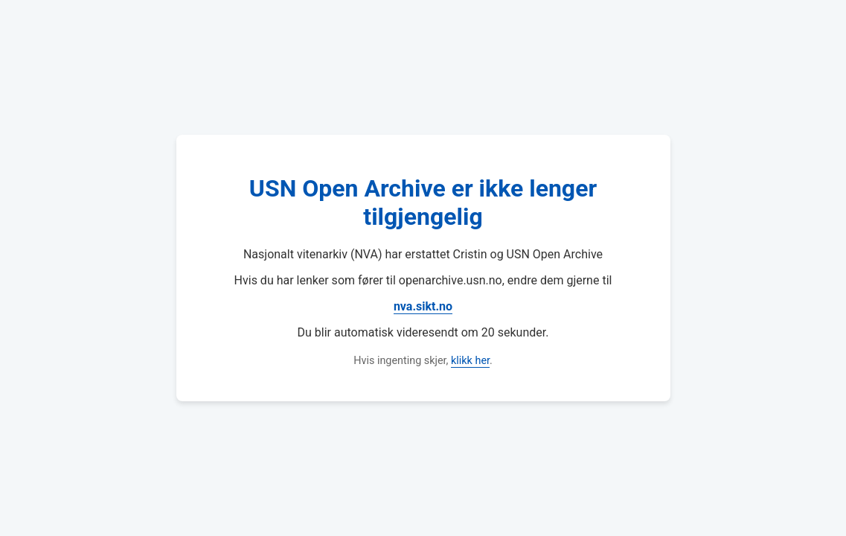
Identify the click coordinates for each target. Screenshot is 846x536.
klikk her (470, 360)
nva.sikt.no (423, 306)
